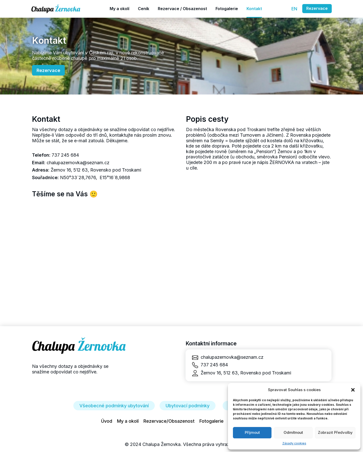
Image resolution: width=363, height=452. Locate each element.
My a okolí (128, 421)
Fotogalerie (211, 421)
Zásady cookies (294, 443)
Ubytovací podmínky (187, 405)
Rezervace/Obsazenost (169, 421)
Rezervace (317, 8)
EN (294, 8)
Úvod (106, 421)
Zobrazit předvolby (335, 432)
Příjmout (252, 432)
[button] (352, 389)
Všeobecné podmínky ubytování (114, 405)
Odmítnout (293, 432)
